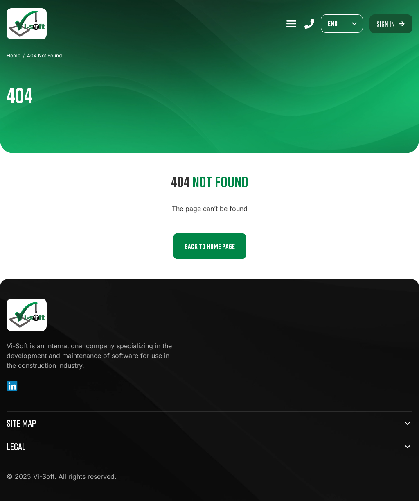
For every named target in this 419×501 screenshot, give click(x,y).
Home (13, 55)
